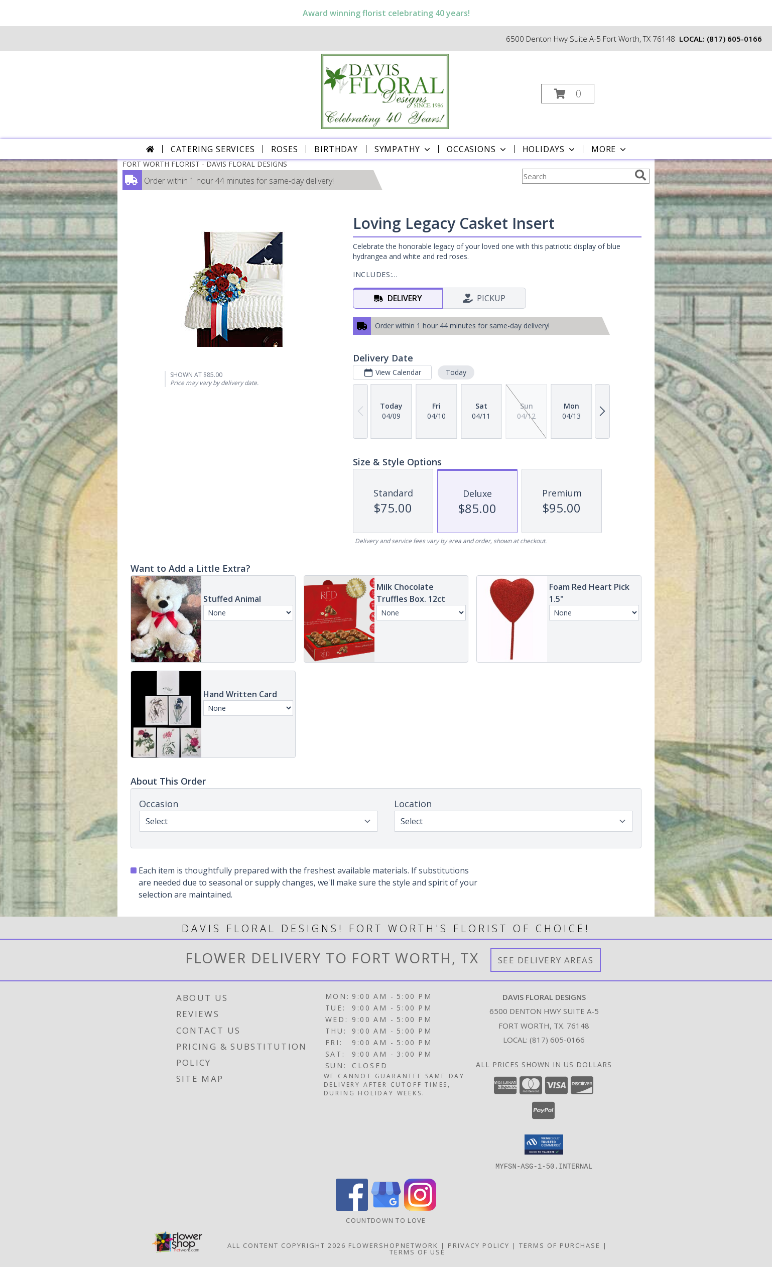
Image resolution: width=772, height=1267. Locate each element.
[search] (640, 175)
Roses (284, 149)
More (609, 149)
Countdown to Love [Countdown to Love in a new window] (386, 1219)
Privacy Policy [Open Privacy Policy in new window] (478, 1244)
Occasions (477, 149)
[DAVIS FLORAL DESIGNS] (385, 90)
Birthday (335, 149)
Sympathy (403, 149)
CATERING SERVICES (213, 149)
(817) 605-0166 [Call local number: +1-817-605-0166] (734, 39)
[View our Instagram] (420, 1207)
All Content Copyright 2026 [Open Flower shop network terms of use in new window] (286, 1244)
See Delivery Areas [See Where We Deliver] (546, 960)
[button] (567, 93)
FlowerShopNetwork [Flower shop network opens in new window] (393, 1244)
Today (456, 372)
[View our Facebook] (352, 1207)
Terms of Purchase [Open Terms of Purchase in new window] (559, 1244)
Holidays (550, 149)
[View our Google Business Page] (386, 1207)
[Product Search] (576, 176)
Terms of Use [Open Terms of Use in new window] (417, 1251)
